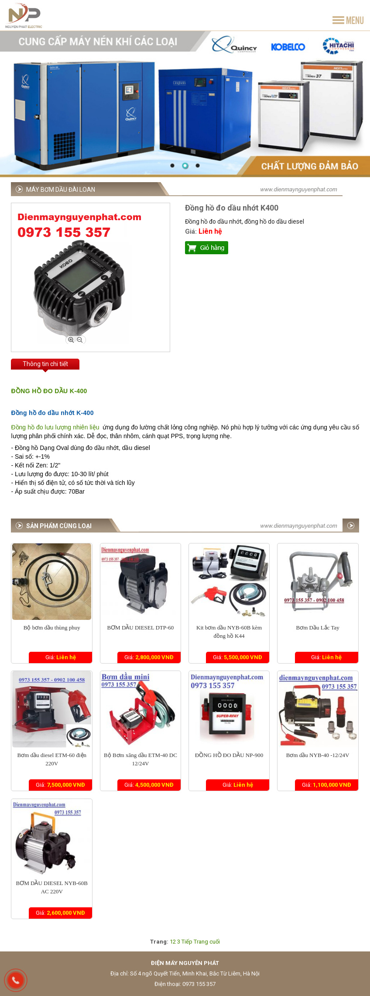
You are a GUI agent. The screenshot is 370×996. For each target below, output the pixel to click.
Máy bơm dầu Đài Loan (60, 189)
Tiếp (187, 941)
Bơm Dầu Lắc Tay (317, 627)
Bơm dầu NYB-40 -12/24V (317, 755)
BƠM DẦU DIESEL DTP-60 (140, 627)
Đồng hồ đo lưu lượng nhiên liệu (55, 427)
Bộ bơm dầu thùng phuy (52, 627)
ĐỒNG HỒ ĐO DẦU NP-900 (229, 755)
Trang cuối (207, 941)
